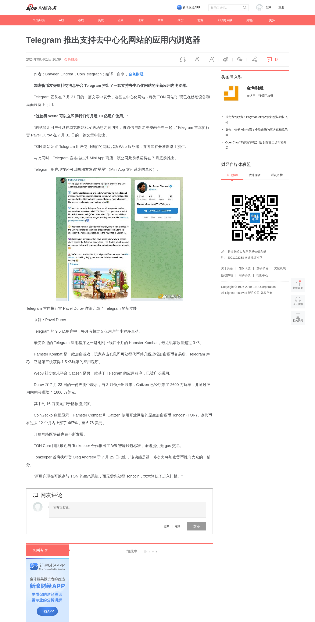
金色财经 (71, 59)
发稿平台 (262, 268)
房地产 (250, 20)
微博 (225, 59)
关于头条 (227, 268)
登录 (167, 526)
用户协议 (245, 275)
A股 (61, 20)
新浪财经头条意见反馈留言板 (247, 251)
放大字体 (211, 59)
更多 (272, 20)
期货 (180, 20)
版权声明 (227, 275)
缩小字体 (197, 59)
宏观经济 (39, 20)
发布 (196, 526)
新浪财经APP (191, 7)
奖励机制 (280, 268)
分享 (254, 59)
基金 (121, 20)
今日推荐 (232, 175)
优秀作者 (255, 175)
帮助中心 (262, 275)
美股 (101, 20)
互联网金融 (224, 20)
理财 (141, 20)
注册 (281, 7)
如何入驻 (245, 268)
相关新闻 (40, 550)
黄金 (161, 20)
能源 (200, 20)
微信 (240, 59)
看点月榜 (277, 175)
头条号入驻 (231, 77)
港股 (81, 20)
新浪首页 (298, 284)
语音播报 (183, 59)
